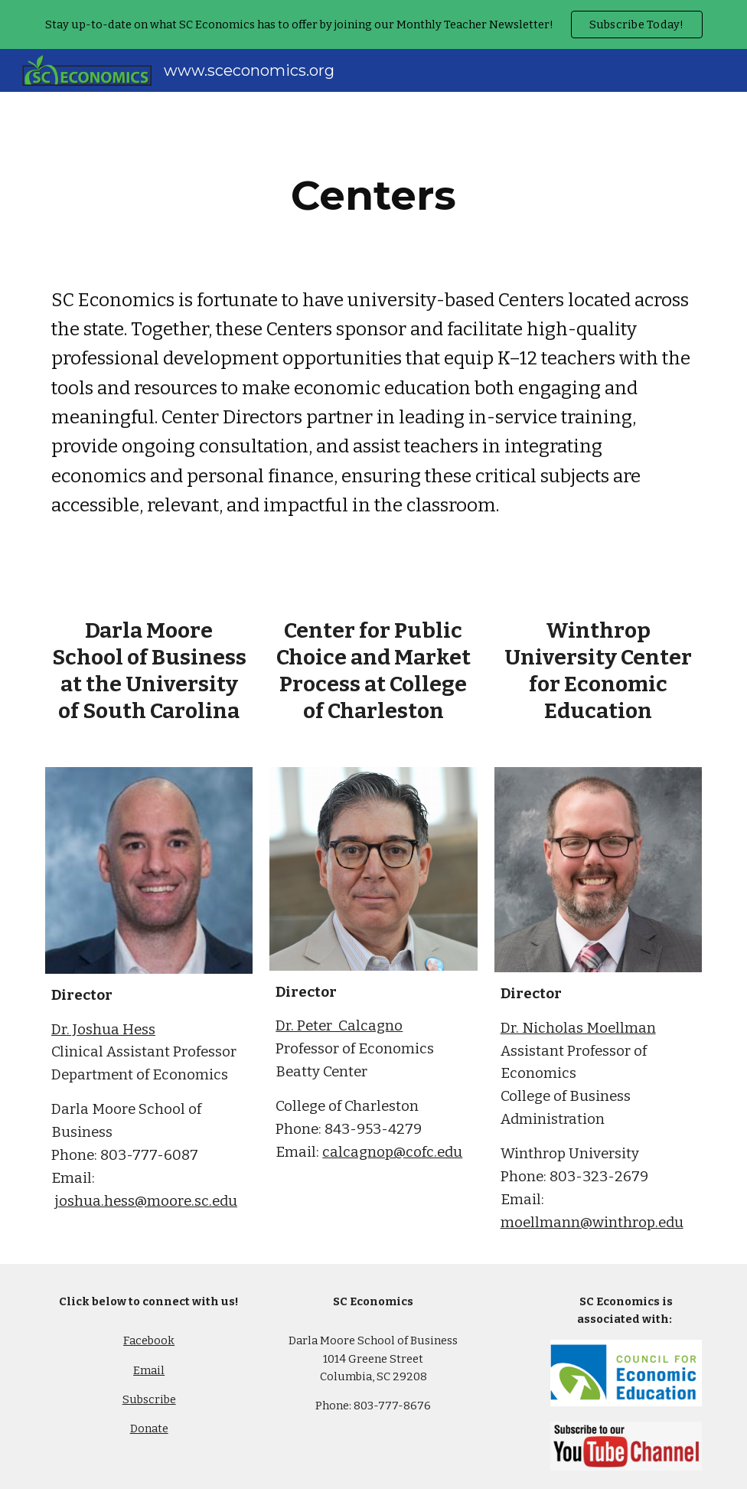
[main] (373, 195)
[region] (373, 24)
